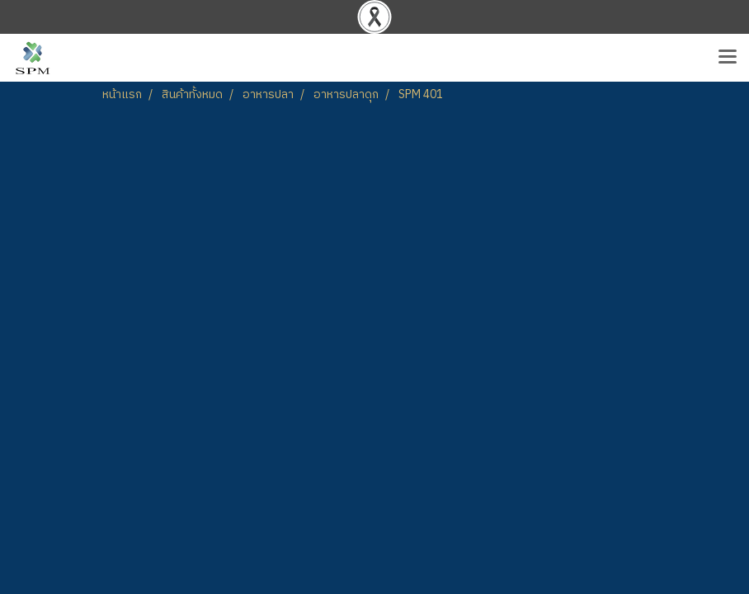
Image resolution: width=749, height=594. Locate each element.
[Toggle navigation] (727, 58)
